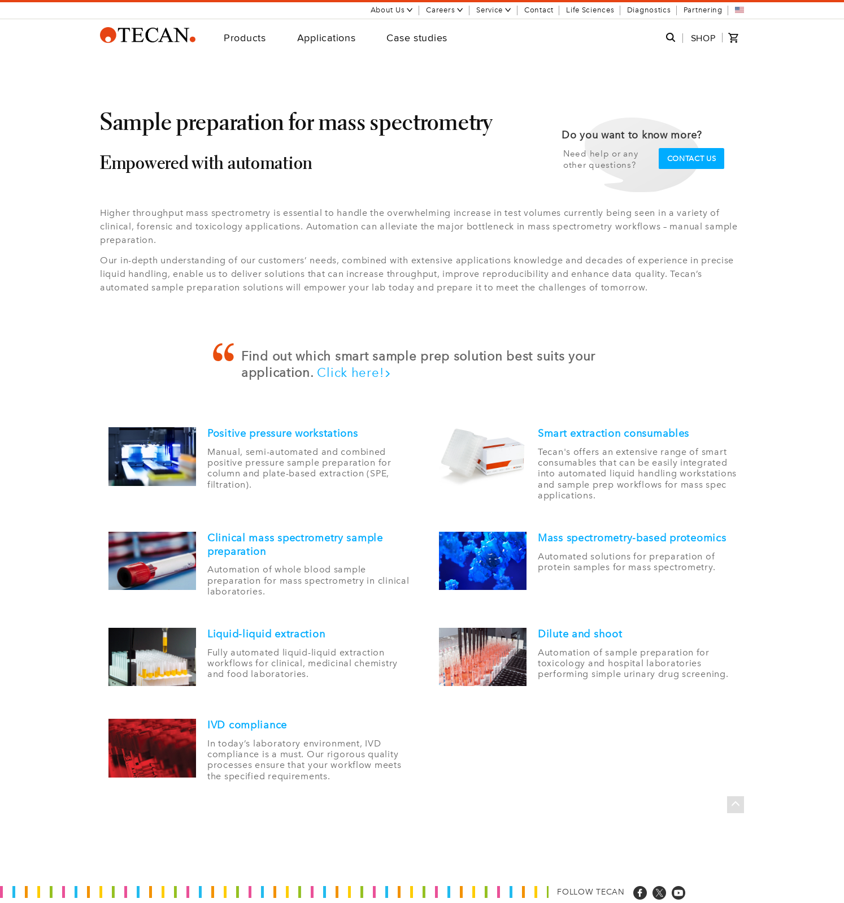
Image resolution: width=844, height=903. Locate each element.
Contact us (691, 158)
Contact (539, 10)
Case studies (416, 38)
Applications (326, 38)
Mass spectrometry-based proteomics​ (632, 538)
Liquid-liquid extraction (266, 634)
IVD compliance (247, 725)
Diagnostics (649, 10)
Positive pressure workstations (282, 433)
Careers (445, 10)
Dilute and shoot (580, 634)
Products (245, 38)
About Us (392, 10)
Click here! (354, 372)
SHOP (703, 38)
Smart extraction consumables (613, 433)
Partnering (703, 10)
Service (494, 10)
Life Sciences (590, 10)
